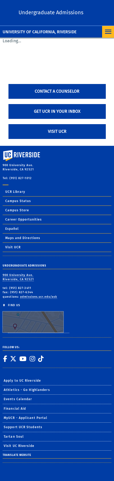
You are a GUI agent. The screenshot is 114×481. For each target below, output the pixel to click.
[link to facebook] (5, 359)
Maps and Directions (22, 238)
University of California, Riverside (39, 31)
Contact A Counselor (57, 91)
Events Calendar (18, 399)
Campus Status (18, 201)
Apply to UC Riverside (22, 380)
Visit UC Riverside (19, 446)
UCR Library (15, 192)
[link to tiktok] (41, 359)
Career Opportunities (23, 219)
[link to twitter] (13, 359)
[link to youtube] (23, 359)
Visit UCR (57, 131)
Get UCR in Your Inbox (57, 111)
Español (12, 229)
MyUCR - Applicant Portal (25, 418)
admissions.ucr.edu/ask (38, 296)
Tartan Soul (14, 436)
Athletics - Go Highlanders (27, 390)
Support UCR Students (23, 427)
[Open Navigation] (108, 32)
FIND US (36, 318)
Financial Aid (15, 408)
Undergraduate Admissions (51, 12)
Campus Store (17, 210)
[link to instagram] (32, 359)
